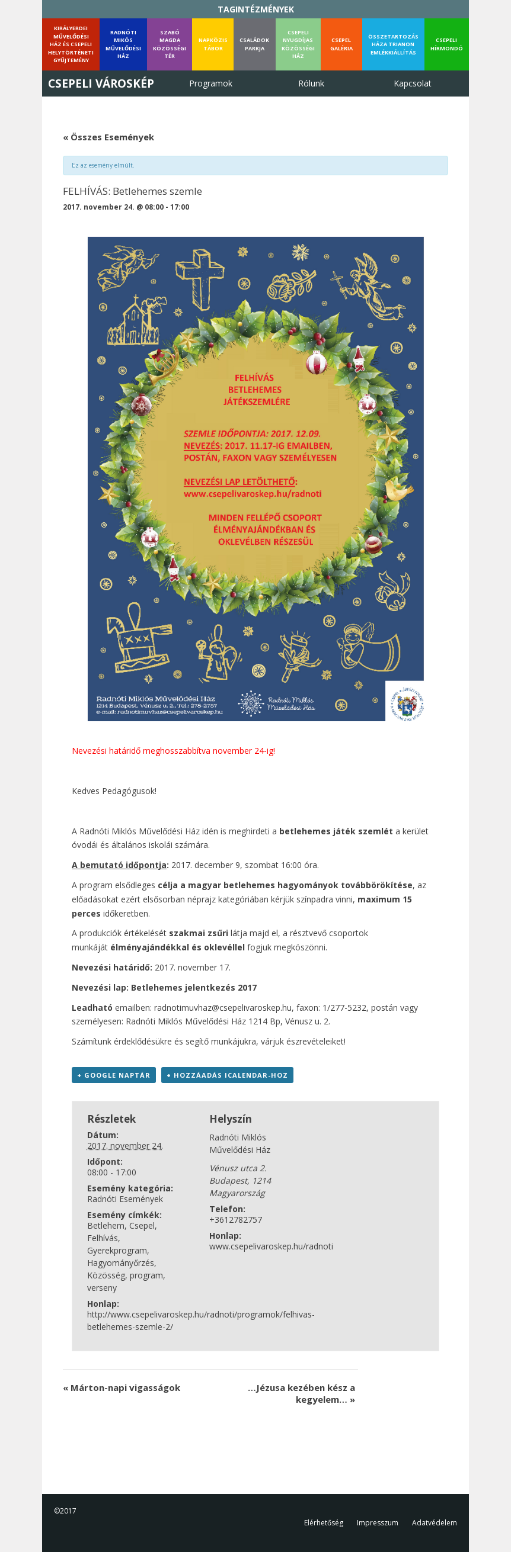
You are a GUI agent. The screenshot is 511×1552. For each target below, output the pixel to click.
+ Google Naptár (114, 1075)
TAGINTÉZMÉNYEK (256, 9)
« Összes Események (108, 137)
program (146, 1275)
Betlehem (105, 1225)
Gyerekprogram (117, 1250)
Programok (210, 83)
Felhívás (102, 1237)
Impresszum (377, 1523)
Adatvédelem (434, 1523)
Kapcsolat (413, 83)
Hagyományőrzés (120, 1262)
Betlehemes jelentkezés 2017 (194, 987)
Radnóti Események (125, 1198)
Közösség (106, 1275)
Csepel (142, 1225)
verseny (102, 1287)
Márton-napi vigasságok (121, 1387)
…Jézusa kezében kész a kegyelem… (301, 1393)
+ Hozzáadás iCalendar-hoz (227, 1075)
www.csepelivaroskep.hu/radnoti (271, 1246)
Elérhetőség (323, 1523)
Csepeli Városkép (101, 83)
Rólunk (311, 83)
